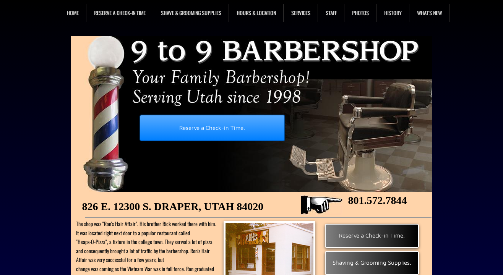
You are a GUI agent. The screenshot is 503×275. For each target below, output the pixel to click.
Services (300, 13)
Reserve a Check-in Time (120, 13)
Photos (360, 13)
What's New (429, 13)
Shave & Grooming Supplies (191, 13)
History (393, 13)
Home (73, 13)
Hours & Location (256, 13)
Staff (331, 13)
